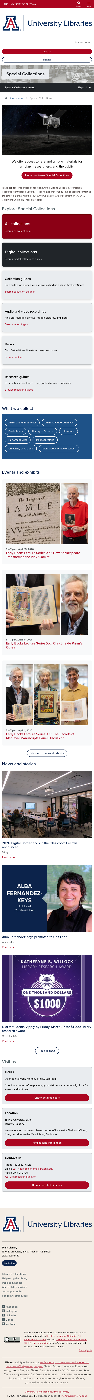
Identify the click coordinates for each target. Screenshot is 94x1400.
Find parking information (47, 1142)
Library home (16, 98)
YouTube (11, 1324)
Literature (68, 431)
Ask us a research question (20, 1176)
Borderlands (15, 431)
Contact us (13, 1158)
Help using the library (14, 1278)
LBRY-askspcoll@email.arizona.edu (33, 1168)
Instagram (11, 1311)
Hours (9, 1072)
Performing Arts (17, 440)
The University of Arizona (74, 1395)
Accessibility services (14, 1287)
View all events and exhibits (47, 753)
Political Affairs (45, 440)
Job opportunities (12, 1291)
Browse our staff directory (47, 1185)
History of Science (42, 431)
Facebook (11, 1306)
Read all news (47, 1050)
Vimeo (9, 1319)
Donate (47, 59)
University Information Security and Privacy (47, 1391)
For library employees (15, 1295)
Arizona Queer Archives (59, 422)
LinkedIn (11, 1315)
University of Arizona (20, 448)
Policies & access (12, 1282)
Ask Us (47, 51)
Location (11, 1113)
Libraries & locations (14, 1274)
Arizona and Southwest (22, 422)
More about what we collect (58, 448)
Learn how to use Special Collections (47, 175)
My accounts (82, 42)
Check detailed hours (47, 1097)
